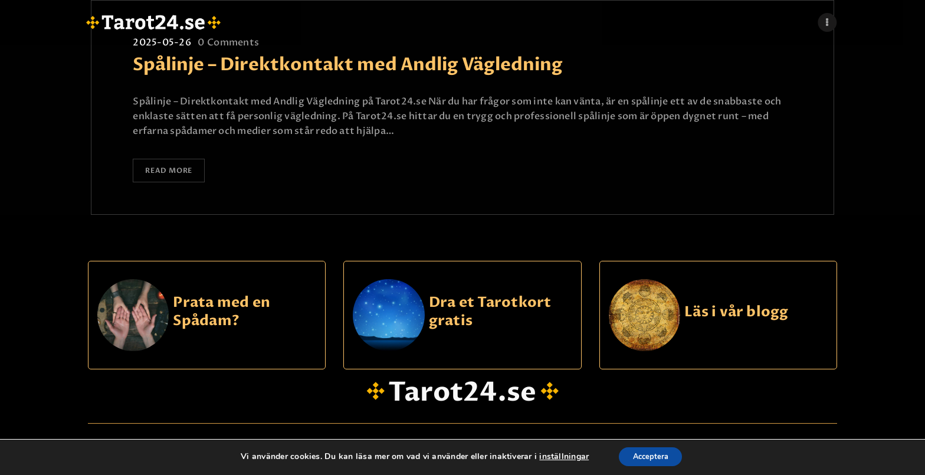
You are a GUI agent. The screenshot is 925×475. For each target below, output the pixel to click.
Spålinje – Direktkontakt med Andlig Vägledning (348, 65)
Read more (174, 172)
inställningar (559, 456)
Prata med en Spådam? (221, 314)
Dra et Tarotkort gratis (490, 314)
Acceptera (651, 456)
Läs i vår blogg (736, 314)
